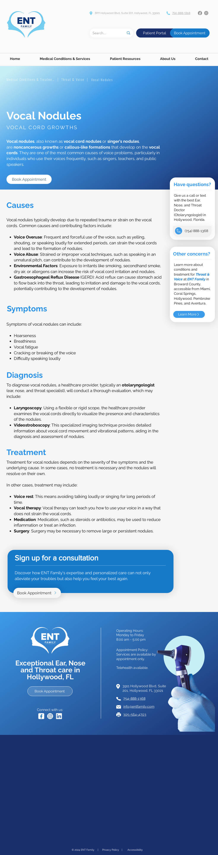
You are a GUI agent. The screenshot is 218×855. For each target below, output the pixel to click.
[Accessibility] (135, 849)
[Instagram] (206, 13)
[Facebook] (200, 13)
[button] (65, 58)
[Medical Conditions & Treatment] (30, 79)
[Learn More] (189, 314)
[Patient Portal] (155, 33)
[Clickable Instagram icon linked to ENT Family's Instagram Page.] (50, 716)
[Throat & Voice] (73, 79)
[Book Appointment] (189, 33)
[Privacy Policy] (110, 849)
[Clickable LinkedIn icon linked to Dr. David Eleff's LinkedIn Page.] (59, 716)
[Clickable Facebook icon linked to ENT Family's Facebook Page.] (41, 716)
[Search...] (105, 33)
